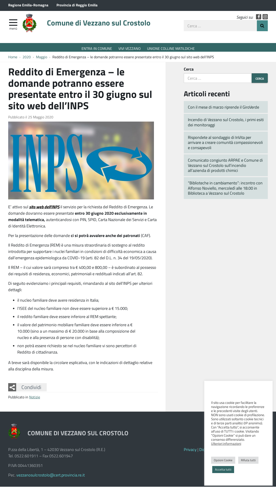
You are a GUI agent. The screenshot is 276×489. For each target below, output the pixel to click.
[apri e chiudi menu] (13, 24)
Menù (13, 30)
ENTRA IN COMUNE (97, 48)
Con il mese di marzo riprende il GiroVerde (223, 109)
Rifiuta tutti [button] (248, 460)
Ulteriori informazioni (226, 443)
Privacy (190, 451)
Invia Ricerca (262, 27)
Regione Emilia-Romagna (28, 5)
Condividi (31, 389)
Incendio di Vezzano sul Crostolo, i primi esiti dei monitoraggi (226, 124)
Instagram (265, 18)
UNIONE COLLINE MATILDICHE (171, 48)
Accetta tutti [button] (223, 469)
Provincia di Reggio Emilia (76, 5)
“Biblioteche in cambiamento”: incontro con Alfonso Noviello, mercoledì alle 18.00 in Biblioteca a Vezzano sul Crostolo (225, 190)
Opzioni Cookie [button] (223, 460)
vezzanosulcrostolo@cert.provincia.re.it (50, 477)
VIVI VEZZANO (129, 48)
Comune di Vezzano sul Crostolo (110, 25)
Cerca (189, 71)
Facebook (258, 18)
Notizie (34, 399)
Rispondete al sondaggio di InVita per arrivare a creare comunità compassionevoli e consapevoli (225, 145)
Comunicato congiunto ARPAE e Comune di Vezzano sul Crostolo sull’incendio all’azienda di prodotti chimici (225, 167)
